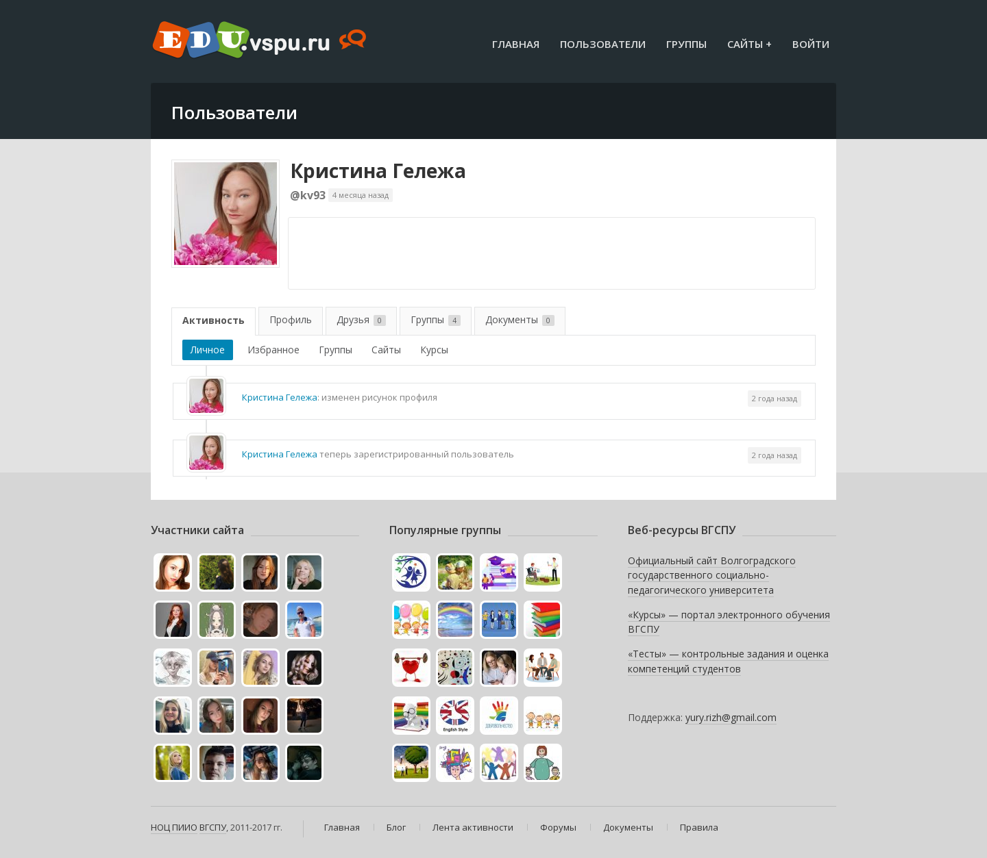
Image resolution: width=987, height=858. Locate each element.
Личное (208, 349)
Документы (520, 319)
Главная (515, 44)
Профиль (290, 319)
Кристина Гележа (378, 170)
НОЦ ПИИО (174, 827)
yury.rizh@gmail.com (731, 717)
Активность (213, 320)
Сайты (386, 349)
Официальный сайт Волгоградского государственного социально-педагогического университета (712, 575)
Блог (396, 827)
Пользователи (603, 44)
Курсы (434, 349)
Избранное (273, 349)
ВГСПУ (212, 827)
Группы (686, 44)
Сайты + (749, 44)
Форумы (558, 827)
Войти (810, 44)
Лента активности (472, 827)
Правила (699, 827)
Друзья (361, 319)
